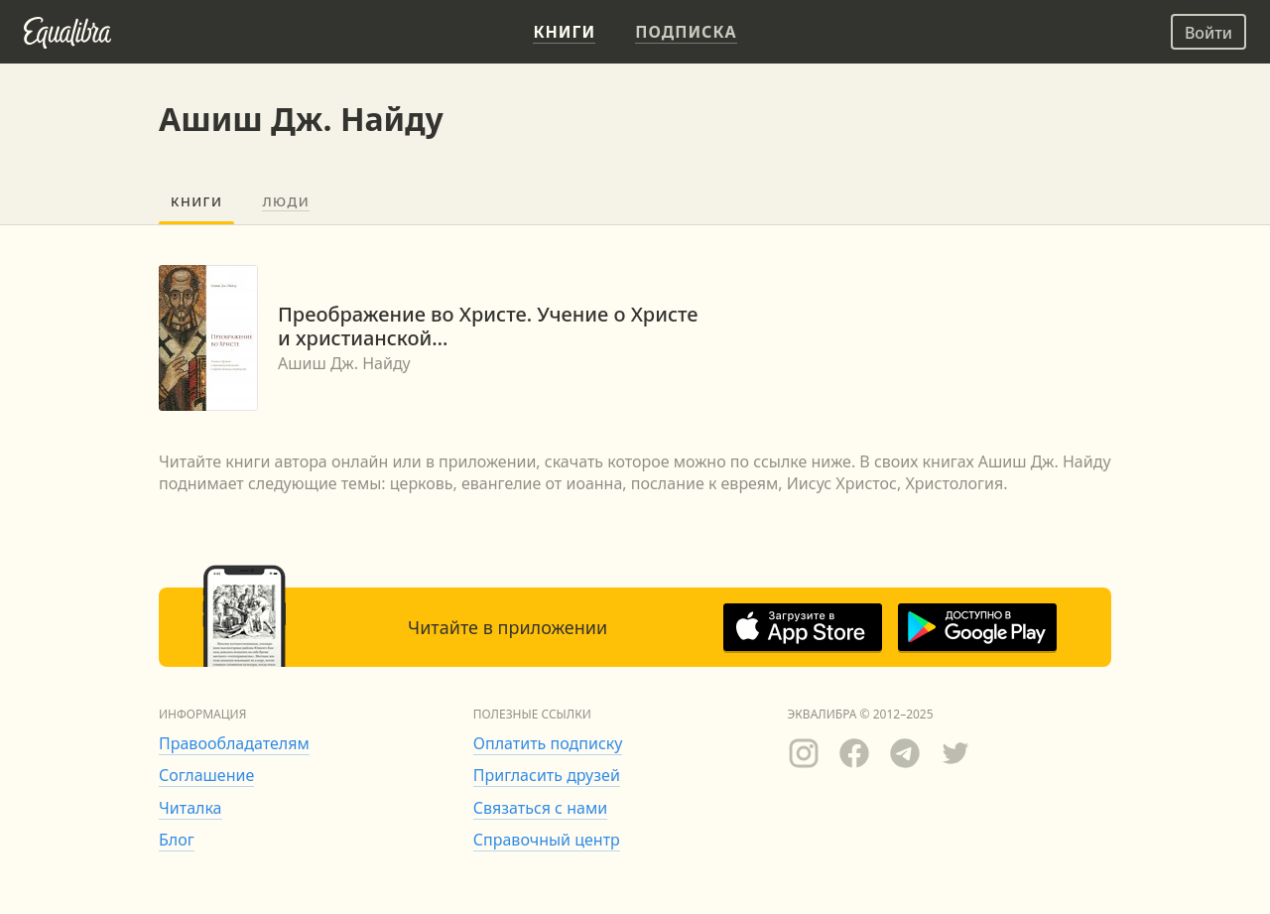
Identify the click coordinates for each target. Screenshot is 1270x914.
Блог (176, 839)
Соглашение (206, 775)
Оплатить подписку (548, 743)
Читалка (190, 808)
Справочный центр (546, 839)
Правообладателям (234, 743)
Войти (1208, 33)
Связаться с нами (540, 808)
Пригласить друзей (546, 775)
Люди (286, 201)
